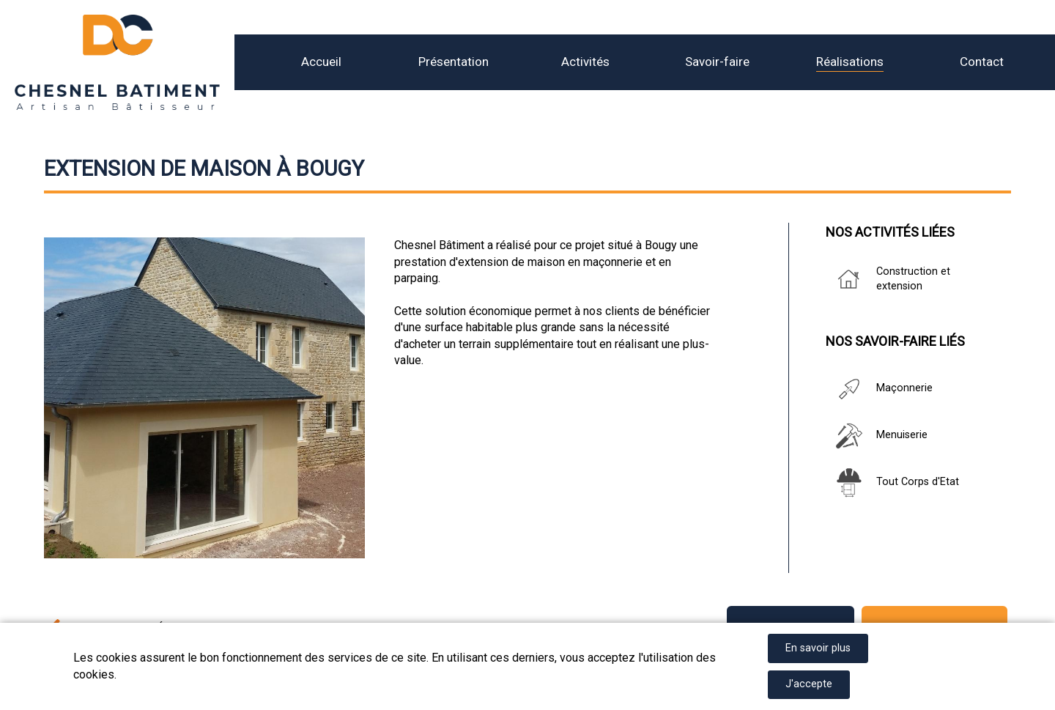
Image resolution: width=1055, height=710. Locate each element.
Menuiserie (877, 436)
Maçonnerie (879, 389)
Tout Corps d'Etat (892, 482)
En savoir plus (818, 648)
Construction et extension (888, 279)
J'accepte (808, 684)
